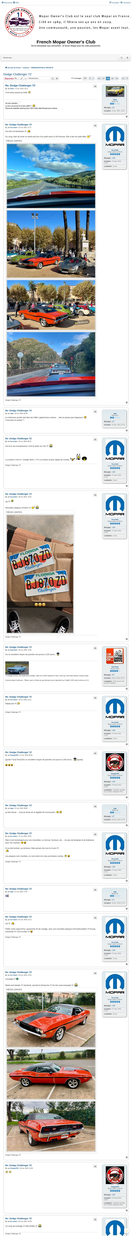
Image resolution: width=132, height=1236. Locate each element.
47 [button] (103, 78)
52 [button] (123, 78)
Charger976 (115, 774)
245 (113, 107)
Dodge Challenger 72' (17, 74)
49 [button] (112, 78)
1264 (113, 781)
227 (113, 421)
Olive (115, 99)
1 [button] (93, 78)
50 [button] (117, 78)
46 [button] (99, 78)
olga (115, 413)
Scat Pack (115, 667)
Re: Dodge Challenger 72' (20, 85)
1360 (113, 158)
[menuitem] (16, 2)
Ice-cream (115, 150)
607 (113, 675)
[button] (85, 78)
